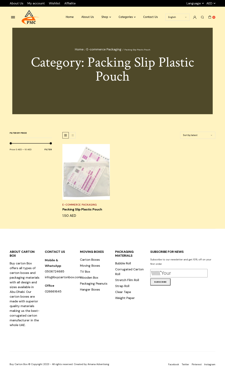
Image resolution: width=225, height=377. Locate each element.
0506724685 (54, 271)
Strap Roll (122, 286)
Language (194, 3)
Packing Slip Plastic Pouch (82, 209)
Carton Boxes (90, 260)
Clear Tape (123, 292)
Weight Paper (125, 298)
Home (70, 17)
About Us (16, 3)
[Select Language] (177, 17)
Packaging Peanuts (93, 283)
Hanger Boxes (90, 289)
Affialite (70, 3)
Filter (48, 149)
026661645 (53, 291)
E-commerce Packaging (103, 49)
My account (36, 3)
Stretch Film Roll (127, 280)
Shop (104, 17)
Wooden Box (89, 277)
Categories (126, 17)
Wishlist (54, 3)
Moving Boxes (90, 266)
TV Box (85, 271)
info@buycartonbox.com (63, 277)
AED (209, 3)
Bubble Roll (123, 263)
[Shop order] (197, 135)
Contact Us (150, 17)
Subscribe (160, 282)
